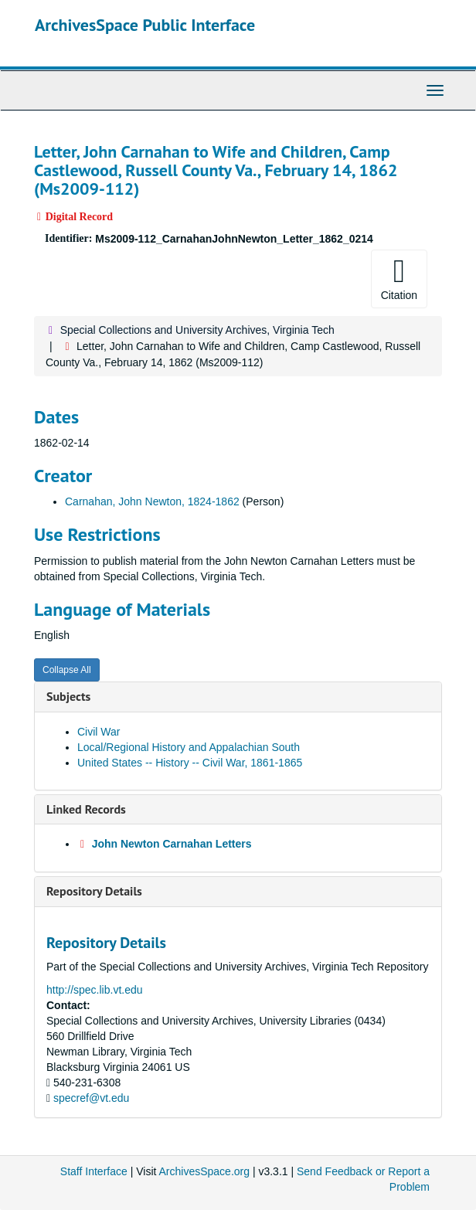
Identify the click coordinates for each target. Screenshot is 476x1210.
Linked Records (86, 809)
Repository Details (94, 891)
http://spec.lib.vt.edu (94, 990)
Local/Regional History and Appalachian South (188, 747)
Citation (399, 278)
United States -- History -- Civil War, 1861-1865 (189, 762)
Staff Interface (94, 1171)
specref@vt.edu (91, 1098)
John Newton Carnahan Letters (172, 844)
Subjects (68, 696)
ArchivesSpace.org (204, 1171)
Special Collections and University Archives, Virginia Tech (197, 330)
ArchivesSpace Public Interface (145, 25)
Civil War (98, 732)
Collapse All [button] (66, 669)
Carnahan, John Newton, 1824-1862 (152, 501)
